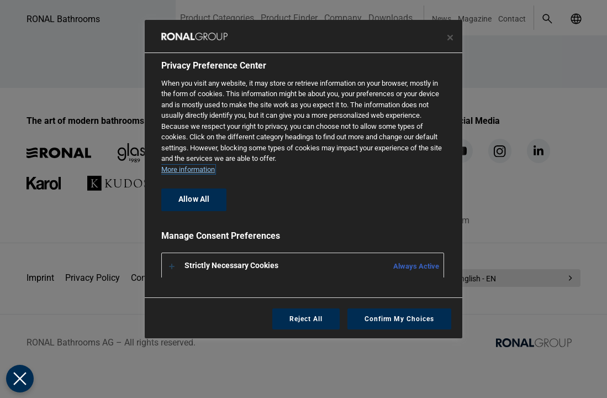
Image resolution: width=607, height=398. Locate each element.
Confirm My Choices (399, 319)
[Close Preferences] (20, 378)
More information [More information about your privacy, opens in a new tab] (188, 169)
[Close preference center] (450, 37)
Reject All (306, 319)
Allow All (193, 199)
